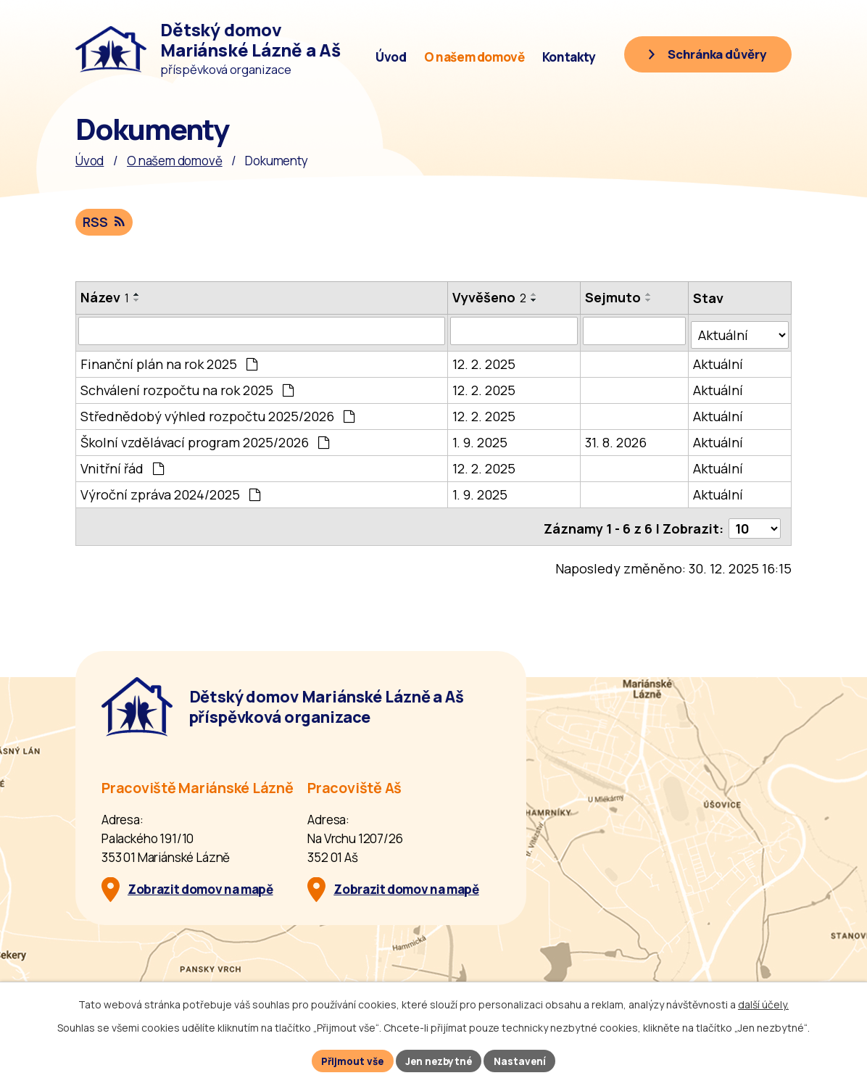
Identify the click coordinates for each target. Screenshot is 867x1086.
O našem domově (474, 57)
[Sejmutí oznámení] (635, 332)
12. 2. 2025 (484, 361)
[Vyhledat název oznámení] (262, 332)
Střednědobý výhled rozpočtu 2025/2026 (217, 413)
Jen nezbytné (440, 1060)
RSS (104, 222)
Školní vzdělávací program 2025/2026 (204, 439)
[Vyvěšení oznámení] (514, 332)
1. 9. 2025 (480, 439)
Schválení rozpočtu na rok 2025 (187, 387)
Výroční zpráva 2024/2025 (170, 491)
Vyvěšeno (490, 298)
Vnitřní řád (122, 465)
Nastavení (524, 1060)
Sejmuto (614, 298)
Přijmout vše (350, 1060)
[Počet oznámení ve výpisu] (755, 522)
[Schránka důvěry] (703, 55)
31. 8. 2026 (616, 439)
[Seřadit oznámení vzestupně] (137, 295)
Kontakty (569, 57)
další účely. (763, 1003)
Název (104, 298)
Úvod (391, 57)
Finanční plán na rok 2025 (168, 361)
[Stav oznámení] (740, 331)
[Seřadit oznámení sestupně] (137, 301)
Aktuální (719, 361)
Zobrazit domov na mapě (200, 882)
